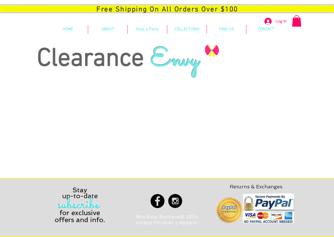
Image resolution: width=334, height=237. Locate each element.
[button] (296, 21)
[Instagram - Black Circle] (175, 201)
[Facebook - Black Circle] (157, 201)
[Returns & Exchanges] (256, 186)
